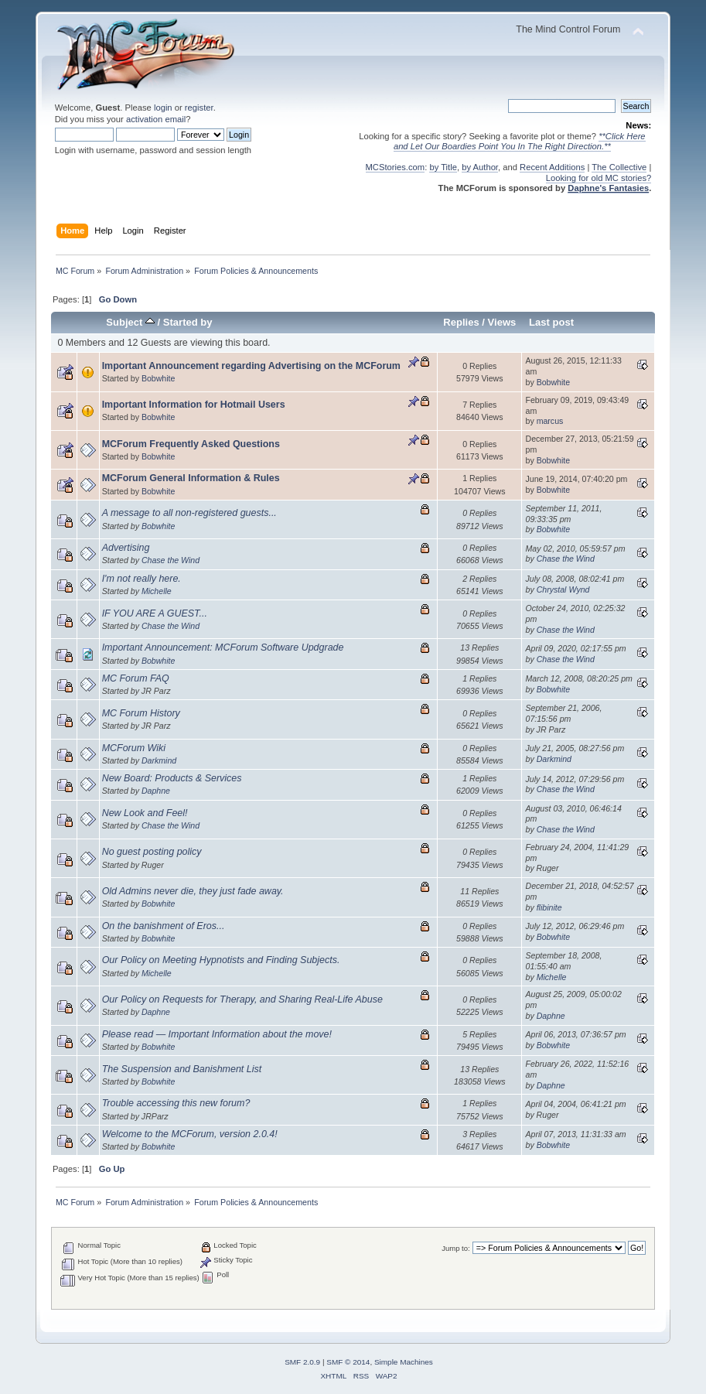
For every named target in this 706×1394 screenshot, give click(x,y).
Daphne (156, 790)
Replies (461, 322)
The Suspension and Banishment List (182, 1069)
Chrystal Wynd (563, 589)
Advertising (126, 547)
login (163, 107)
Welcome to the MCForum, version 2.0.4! (190, 1134)
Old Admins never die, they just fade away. (193, 891)
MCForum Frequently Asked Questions (191, 444)
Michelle (157, 591)
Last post (551, 322)
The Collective (619, 167)
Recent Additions (552, 167)
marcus (550, 420)
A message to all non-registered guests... (189, 512)
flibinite (549, 907)
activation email (156, 119)
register (199, 107)
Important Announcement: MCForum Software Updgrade (223, 647)
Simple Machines (403, 1362)
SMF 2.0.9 (302, 1362)
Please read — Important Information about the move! (217, 1034)
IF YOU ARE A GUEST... (154, 613)
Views (502, 322)
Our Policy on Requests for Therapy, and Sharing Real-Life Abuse (242, 999)
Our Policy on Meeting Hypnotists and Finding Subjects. (221, 960)
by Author (480, 167)
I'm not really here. (141, 578)
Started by (188, 322)
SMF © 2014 (348, 1362)
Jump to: (456, 1248)
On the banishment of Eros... (163, 926)
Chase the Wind (171, 560)
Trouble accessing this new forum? (176, 1103)
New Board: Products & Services (172, 778)
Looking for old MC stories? (599, 178)
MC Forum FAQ (135, 678)
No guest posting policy (152, 851)
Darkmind (159, 760)
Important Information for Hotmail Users (193, 404)
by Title (443, 167)
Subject (130, 322)
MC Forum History (141, 713)
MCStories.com (395, 167)
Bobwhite (159, 378)
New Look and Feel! (145, 813)
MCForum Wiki (133, 748)
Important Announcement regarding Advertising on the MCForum (251, 365)
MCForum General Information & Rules (191, 478)
